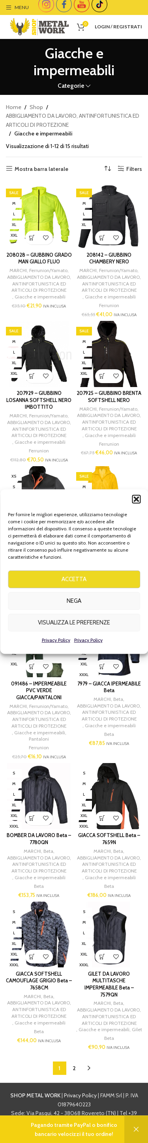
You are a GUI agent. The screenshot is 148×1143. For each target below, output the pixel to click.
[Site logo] (39, 26)
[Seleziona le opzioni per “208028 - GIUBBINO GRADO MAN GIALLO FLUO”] (32, 238)
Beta (118, 699)
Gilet (137, 1029)
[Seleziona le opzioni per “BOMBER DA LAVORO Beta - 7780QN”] (32, 818)
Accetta (74, 598)
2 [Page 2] (74, 1068)
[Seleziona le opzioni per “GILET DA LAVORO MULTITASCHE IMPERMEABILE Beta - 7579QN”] (102, 956)
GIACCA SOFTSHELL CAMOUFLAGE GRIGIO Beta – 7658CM (39, 981)
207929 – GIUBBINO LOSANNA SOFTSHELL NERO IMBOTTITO (38, 400)
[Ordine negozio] (108, 169)
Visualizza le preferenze (74, 641)
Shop (36, 107)
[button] (136, 518)
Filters (134, 168)
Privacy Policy (56, 658)
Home (13, 107)
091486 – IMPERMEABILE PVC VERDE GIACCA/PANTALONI (39, 690)
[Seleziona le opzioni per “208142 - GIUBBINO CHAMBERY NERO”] (102, 238)
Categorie (71, 86)
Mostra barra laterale (41, 168)
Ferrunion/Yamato (48, 270)
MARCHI (18, 270)
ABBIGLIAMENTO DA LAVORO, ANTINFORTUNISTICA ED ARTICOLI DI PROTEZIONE (72, 120)
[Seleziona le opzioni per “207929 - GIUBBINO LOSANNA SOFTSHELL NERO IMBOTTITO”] (32, 376)
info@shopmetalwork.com (74, 1130)
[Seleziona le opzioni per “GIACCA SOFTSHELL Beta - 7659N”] (102, 818)
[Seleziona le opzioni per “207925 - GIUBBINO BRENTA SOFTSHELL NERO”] (102, 376)
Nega (74, 619)
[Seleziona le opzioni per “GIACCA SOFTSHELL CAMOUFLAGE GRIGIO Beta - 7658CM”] (32, 956)
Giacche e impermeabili (40, 297)
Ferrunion (109, 305)
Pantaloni (39, 739)
